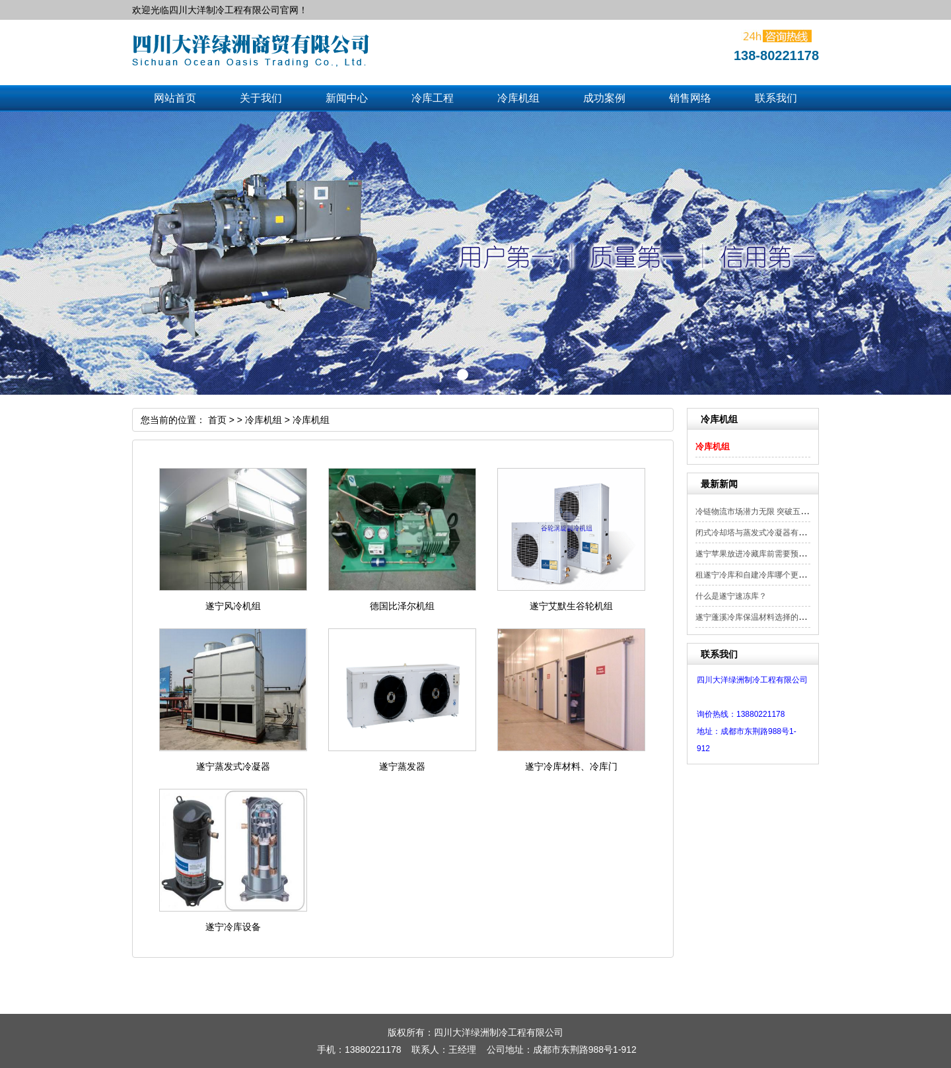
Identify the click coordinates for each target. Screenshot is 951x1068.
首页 (217, 420)
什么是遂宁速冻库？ (731, 596)
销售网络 (690, 98)
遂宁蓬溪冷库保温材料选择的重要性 (758, 617)
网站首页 (175, 98)
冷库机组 (518, 98)
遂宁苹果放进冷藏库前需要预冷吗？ (758, 553)
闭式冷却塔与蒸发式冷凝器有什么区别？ (766, 532)
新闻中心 (347, 98)
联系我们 (776, 98)
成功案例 (604, 98)
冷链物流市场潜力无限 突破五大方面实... (767, 511)
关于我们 (261, 98)
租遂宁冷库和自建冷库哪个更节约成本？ (766, 575)
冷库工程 (432, 98)
